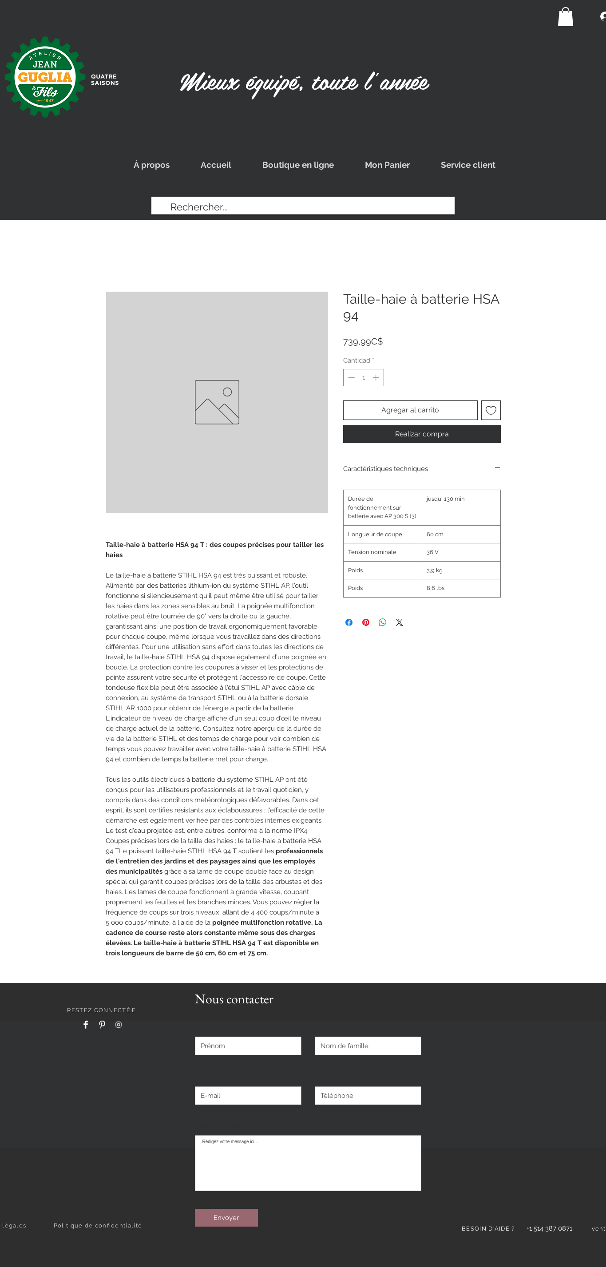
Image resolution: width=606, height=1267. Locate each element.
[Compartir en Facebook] (349, 622)
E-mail (204, 1076)
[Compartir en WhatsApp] (382, 622)
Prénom (207, 1027)
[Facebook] (86, 1025)
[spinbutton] (363, 377)
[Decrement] (350, 377)
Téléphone (331, 1076)
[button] (566, 16)
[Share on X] (399, 622)
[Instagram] (119, 1025)
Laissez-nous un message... (222, 1126)
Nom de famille (339, 1027)
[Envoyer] (226, 1218)
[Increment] (377, 377)
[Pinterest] (102, 1025)
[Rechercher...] (303, 207)
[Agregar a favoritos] (491, 410)
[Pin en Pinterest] (365, 622)
